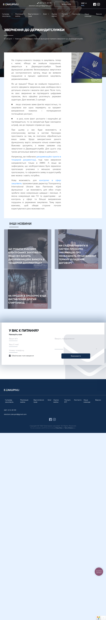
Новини (18, 39)
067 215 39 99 (45, 3)
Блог (45, 14)
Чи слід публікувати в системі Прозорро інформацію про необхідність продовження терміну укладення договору (78, 249)
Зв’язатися (66, 4)
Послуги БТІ (65, 15)
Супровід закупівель (6, 15)
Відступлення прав (33, 15)
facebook (94, 4)
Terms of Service (68, 428)
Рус (82, 6)
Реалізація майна (19, 15)
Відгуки (99, 14)
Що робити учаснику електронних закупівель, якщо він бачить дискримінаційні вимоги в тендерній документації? (27, 249)
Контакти (76, 14)
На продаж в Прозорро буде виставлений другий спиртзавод (27, 289)
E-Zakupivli (8, 39)
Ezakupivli (10, 4)
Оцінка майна (54, 15)
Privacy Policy (59, 428)
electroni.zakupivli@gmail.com (40, 6)
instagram (98, 4)
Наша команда (88, 15)
